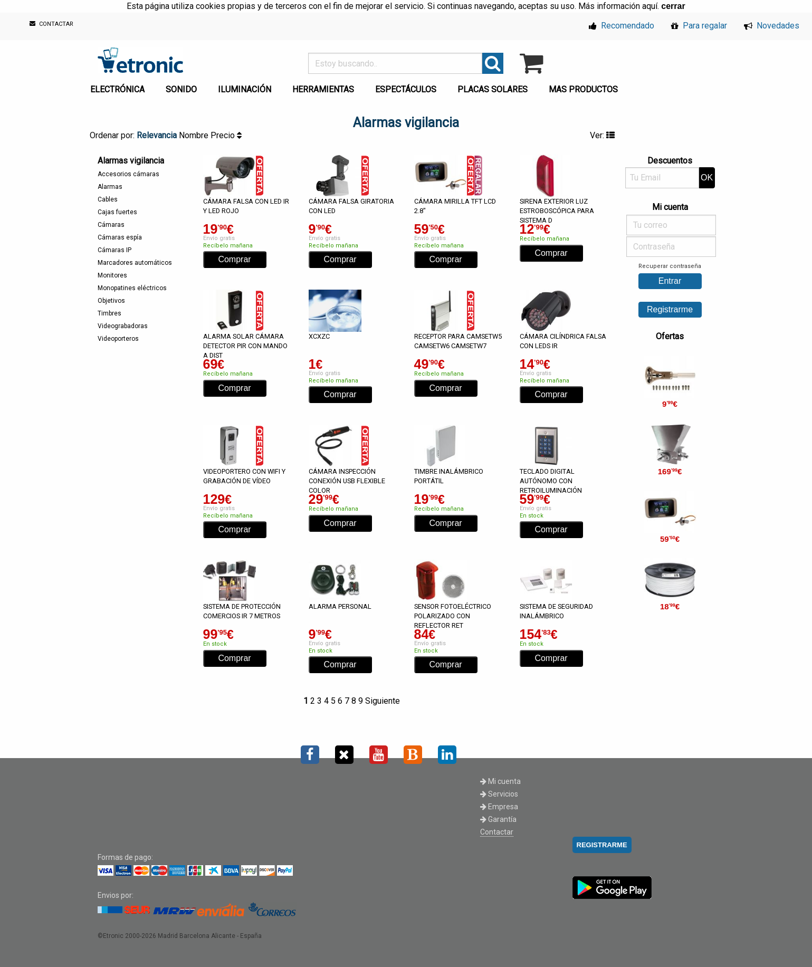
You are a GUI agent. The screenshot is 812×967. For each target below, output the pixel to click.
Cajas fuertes (117, 212)
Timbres (109, 313)
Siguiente (382, 701)
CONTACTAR (51, 24)
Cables (108, 199)
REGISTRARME (602, 845)
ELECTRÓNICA (117, 89)
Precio (226, 135)
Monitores (112, 275)
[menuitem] (119, 86)
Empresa (499, 806)
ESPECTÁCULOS (405, 89)
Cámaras (111, 224)
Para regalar (699, 26)
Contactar (496, 832)
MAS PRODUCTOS (583, 89)
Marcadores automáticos (135, 262)
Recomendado (621, 26)
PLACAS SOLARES (492, 89)
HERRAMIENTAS (323, 89)
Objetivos (111, 300)
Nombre (195, 135)
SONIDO (181, 89)
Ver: (602, 135)
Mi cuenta (500, 781)
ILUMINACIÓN (244, 89)
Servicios (499, 794)
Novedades (771, 26)
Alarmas (110, 186)
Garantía (498, 819)
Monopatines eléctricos (132, 288)
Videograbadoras (123, 326)
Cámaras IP (114, 250)
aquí (649, 6)
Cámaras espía (120, 237)
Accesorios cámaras (128, 174)
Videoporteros (118, 338)
